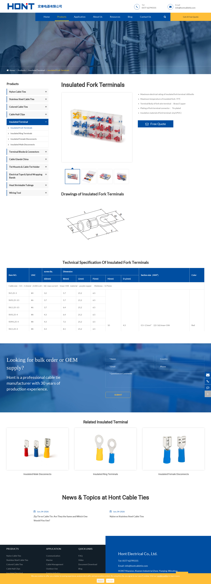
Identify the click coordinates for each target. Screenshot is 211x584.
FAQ (80, 555)
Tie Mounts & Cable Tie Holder (24, 166)
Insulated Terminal (36, 70)
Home (47, 16)
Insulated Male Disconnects (23, 144)
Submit (118, 395)
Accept (110, 581)
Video (81, 560)
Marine (49, 560)
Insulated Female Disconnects (24, 139)
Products (61, 16)
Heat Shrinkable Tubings (21, 185)
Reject (100, 581)
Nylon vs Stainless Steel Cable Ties (127, 516)
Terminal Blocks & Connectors (24, 151)
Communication (53, 555)
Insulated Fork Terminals (58, 70)
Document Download (87, 564)
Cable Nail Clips (17, 114)
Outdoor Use (52, 568)
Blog (130, 16)
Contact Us (145, 16)
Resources (115, 16)
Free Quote (155, 124)
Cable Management (54, 564)
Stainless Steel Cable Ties (21, 99)
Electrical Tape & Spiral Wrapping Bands (25, 176)
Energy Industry (53, 573)
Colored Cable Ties (18, 106)
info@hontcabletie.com (136, 565)
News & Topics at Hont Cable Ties (105, 497)
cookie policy (162, 576)
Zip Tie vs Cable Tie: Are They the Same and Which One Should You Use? (58, 518)
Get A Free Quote (190, 17)
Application (79, 16)
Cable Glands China (18, 159)
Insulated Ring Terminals (21, 133)
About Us (97, 16)
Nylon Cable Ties (17, 91)
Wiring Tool (15, 192)
